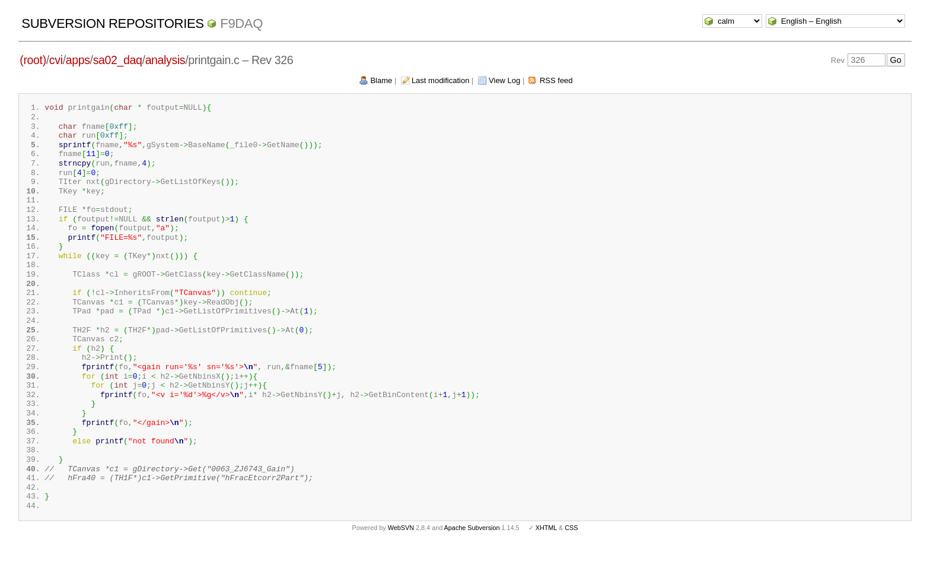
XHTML (546, 552)
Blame (381, 80)
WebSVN (401, 552)
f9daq (241, 23)
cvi (56, 59)
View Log (504, 80)
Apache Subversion (472, 552)
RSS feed (556, 80)
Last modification (441, 80)
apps (78, 59)
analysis (165, 59)
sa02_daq (117, 59)
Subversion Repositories (112, 23)
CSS (571, 552)
